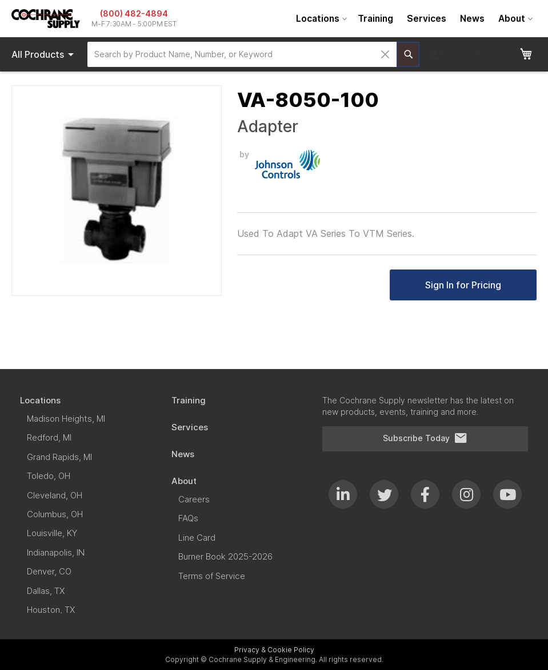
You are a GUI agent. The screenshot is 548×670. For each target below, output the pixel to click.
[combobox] (242, 54)
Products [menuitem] (44, 54)
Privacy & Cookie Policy (274, 649)
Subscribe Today (425, 438)
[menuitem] (320, 19)
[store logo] (45, 19)
